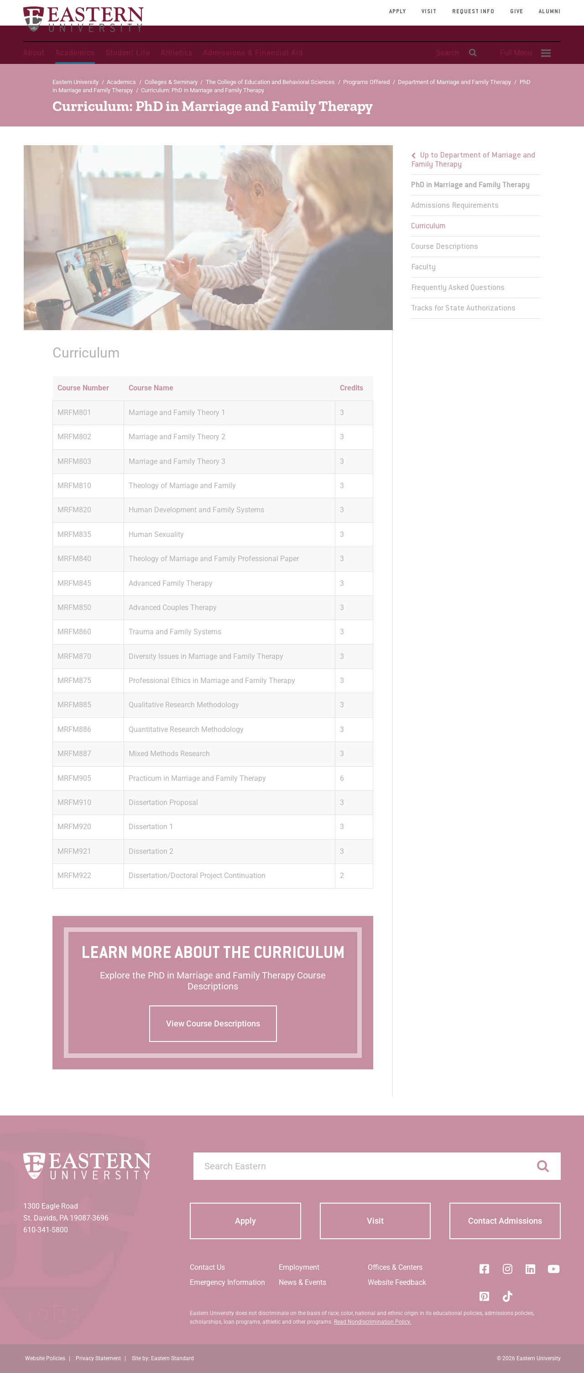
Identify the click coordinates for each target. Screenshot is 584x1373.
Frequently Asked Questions (458, 288)
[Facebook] (484, 1269)
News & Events (302, 1282)
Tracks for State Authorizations (463, 309)
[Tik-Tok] (507, 1296)
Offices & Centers (395, 1267)
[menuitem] (524, 53)
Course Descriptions (444, 247)
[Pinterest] (484, 1296)
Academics (75, 52)
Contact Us (207, 1267)
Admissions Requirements (455, 206)
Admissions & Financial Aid (253, 52)
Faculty (423, 267)
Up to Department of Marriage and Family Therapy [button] (473, 160)
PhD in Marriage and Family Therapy (470, 185)
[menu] (475, 232)
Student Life (127, 52)
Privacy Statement (98, 1358)
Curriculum (428, 226)
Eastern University (75, 82)
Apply (397, 12)
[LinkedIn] (530, 1269)
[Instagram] (507, 1269)
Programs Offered (366, 82)
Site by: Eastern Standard (163, 1358)
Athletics (177, 52)
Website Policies (45, 1358)
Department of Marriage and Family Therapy (454, 82)
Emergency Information (227, 1282)
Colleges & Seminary (171, 82)
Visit (429, 12)
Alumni (550, 12)
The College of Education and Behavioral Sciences (270, 82)
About (34, 52)
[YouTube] (554, 1269)
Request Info (473, 12)
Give (516, 12)
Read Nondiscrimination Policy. (372, 1322)
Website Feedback (397, 1282)
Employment (299, 1267)
